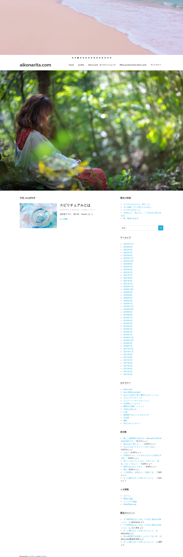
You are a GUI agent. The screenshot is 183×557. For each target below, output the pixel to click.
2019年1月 (127, 335)
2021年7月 (127, 275)
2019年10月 (128, 309)
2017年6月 (127, 363)
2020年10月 (128, 289)
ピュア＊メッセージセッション (136, 401)
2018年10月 (128, 340)
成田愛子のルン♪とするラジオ (136, 415)
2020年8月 (127, 295)
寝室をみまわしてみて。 (133, 467)
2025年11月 (128, 244)
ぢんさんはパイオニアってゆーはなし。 (140, 447)
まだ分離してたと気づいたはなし (137, 207)
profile (81, 65)
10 (97, 57)
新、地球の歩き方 (130, 218)
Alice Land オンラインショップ (101, 65)
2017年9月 (127, 354)
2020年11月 (128, 286)
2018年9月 (127, 343)
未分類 (126, 418)
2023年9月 (127, 250)
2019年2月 (127, 332)
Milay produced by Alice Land (133, 65)
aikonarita (75, 209)
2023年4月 (127, 255)
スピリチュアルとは (75, 205)
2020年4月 (127, 301)
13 (105, 57)
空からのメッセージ (131, 423)
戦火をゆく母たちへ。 (132, 444)
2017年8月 (127, 357)
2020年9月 (127, 292)
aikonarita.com (35, 65)
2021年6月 (127, 278)
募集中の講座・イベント (133, 406)
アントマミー (156, 65)
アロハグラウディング (132, 398)
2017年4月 (127, 369)
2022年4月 (127, 269)
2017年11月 (128, 352)
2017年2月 (127, 374)
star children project (132, 392)
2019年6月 (127, 320)
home (71, 65)
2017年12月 (128, 349)
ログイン (127, 496)
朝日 (125, 469)
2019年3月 (127, 329)
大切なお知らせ (130, 409)
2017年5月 (127, 366)
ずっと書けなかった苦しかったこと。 (139, 478)
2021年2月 (127, 284)
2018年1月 (127, 346)
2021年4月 (127, 281)
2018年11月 (128, 337)
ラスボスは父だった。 (132, 210)
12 (102, 57)
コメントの (130, 501)
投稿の (128, 499)
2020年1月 (127, 303)
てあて (126, 452)
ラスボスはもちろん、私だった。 (137, 204)
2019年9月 (127, 312)
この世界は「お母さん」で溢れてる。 (139, 472)
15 (110, 57)
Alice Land (127, 389)
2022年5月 (127, 267)
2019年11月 (128, 306)
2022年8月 (127, 264)
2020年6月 (127, 298)
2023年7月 (127, 252)
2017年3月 (127, 371)
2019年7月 (127, 318)
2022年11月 (128, 258)
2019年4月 (127, 326)
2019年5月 (127, 323)
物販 (125, 420)
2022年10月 (128, 261)
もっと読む (64, 219)
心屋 (125, 412)
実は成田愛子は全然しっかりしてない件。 (141, 536)
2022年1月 (127, 272)
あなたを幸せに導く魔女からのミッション (141, 395)
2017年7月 (127, 360)
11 (99, 57)
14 (108, 57)
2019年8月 (127, 315)
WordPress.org (129, 504)
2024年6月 (127, 247)
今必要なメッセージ (88, 209)
